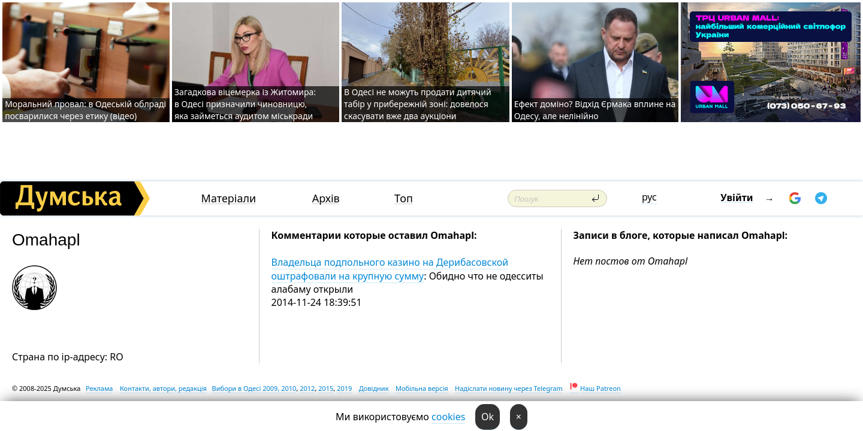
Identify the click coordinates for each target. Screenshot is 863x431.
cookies (448, 416)
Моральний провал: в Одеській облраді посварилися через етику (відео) (85, 110)
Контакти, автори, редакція (163, 388)
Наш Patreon (600, 388)
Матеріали (229, 198)
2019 (344, 388)
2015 (325, 388)
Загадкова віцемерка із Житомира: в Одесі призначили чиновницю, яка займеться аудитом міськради (245, 104)
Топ (403, 198)
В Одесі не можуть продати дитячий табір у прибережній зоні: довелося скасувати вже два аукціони (417, 104)
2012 (307, 388)
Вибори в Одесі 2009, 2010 (254, 388)
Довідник (374, 388)
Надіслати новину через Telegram (509, 388)
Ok (487, 416)
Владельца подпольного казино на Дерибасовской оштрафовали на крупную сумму (390, 269)
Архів (326, 198)
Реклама (99, 388)
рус (649, 197)
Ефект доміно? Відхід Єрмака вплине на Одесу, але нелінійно (595, 110)
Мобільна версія (422, 388)
